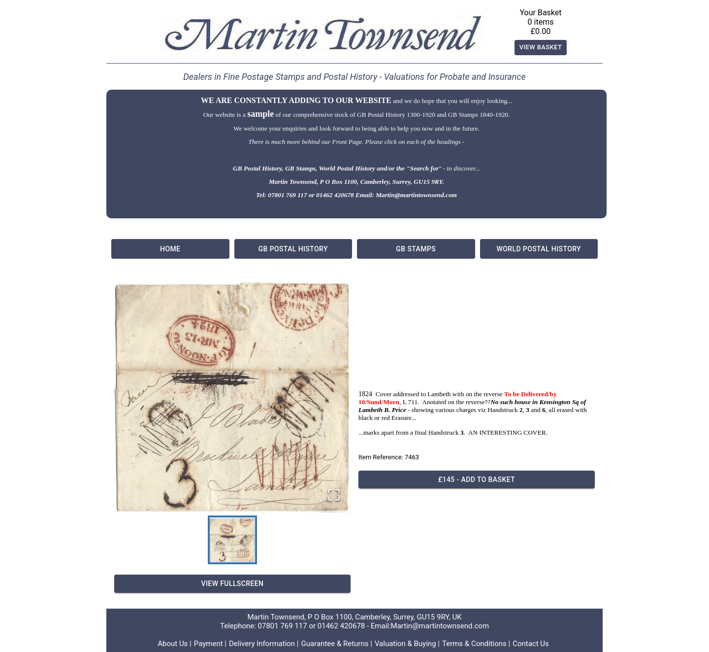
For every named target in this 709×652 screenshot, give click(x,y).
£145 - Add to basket (476, 480)
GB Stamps (416, 249)
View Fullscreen (232, 584)
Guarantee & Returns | (336, 643)
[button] (232, 396)
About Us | (175, 643)
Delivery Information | (264, 643)
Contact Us (531, 643)
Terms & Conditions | (476, 643)
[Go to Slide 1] (232, 539)
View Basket (541, 47)
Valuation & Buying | (407, 643)
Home (170, 249)
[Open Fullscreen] (334, 495)
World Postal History (539, 249)
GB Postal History (293, 249)
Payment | (210, 643)
